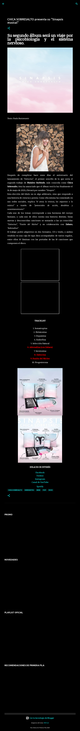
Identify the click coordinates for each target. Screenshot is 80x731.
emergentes (29, 490)
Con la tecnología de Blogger (40, 718)
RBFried (46, 723)
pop (44, 490)
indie (38, 490)
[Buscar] (76, 4)
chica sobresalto (15, 490)
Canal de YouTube (40, 482)
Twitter (40, 476)
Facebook (40, 472)
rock (51, 490)
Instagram (40, 479)
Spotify (40, 486)
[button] (8, 28)
